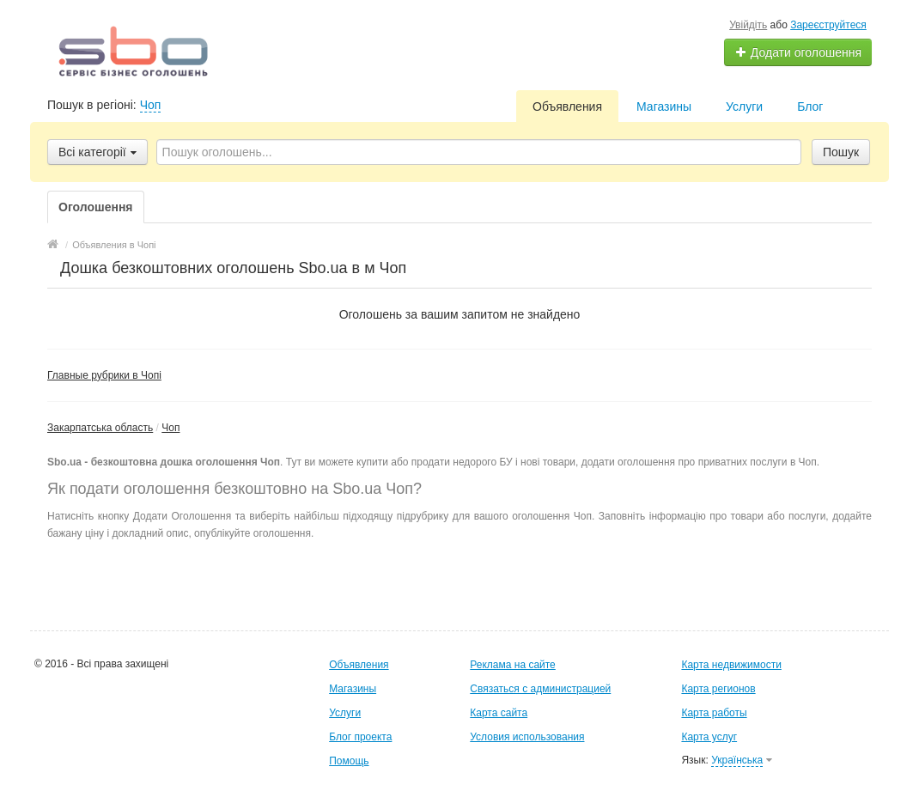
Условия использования (527, 737)
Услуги (744, 106)
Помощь (348, 761)
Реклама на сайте (513, 665)
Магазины (663, 106)
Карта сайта (498, 713)
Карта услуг (709, 737)
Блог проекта (360, 737)
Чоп (150, 105)
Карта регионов (718, 689)
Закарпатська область (100, 428)
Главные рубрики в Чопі (104, 375)
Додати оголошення (798, 52)
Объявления (567, 106)
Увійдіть (748, 25)
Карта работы (713, 713)
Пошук (841, 152)
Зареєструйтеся (828, 25)
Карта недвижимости (731, 665)
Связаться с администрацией (540, 689)
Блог (810, 106)
